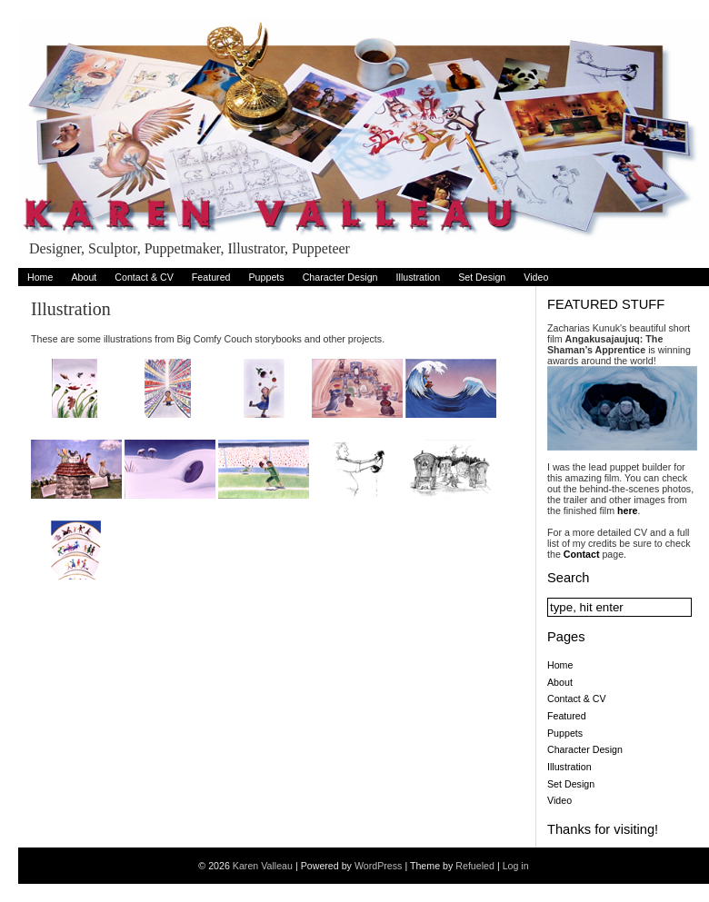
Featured (211, 277)
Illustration (418, 277)
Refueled (474, 865)
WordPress (378, 865)
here (627, 510)
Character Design (340, 277)
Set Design (481, 277)
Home (40, 277)
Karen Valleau (263, 865)
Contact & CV (144, 277)
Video (536, 277)
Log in (516, 865)
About (83, 277)
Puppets (267, 277)
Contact (582, 554)
